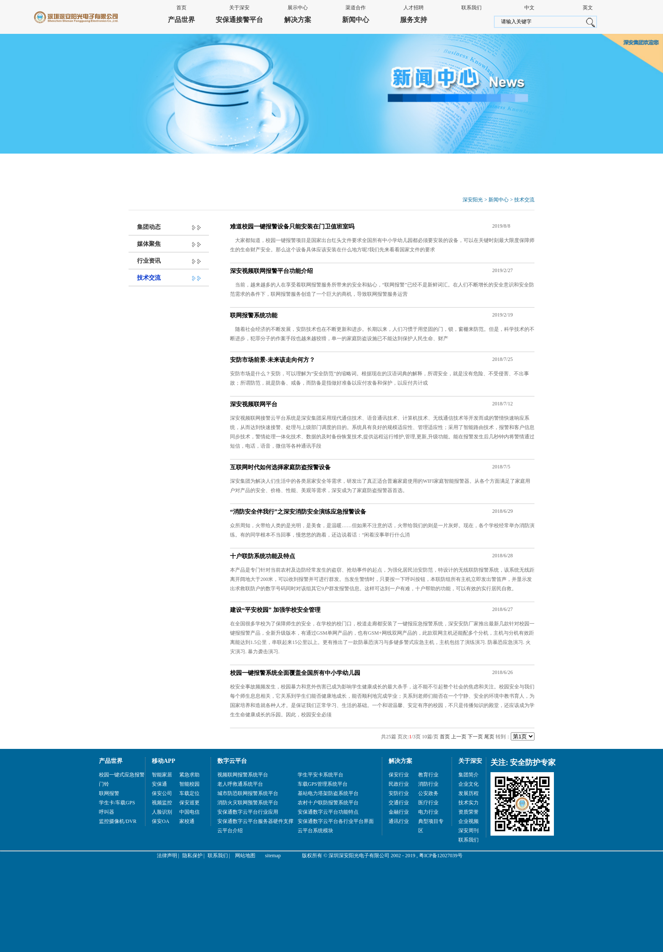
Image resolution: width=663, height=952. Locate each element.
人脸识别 (162, 812)
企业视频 (468, 821)
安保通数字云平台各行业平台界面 (336, 821)
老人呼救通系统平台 (240, 784)
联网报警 (109, 793)
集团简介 (468, 775)
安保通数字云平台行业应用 (247, 812)
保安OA (160, 821)
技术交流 (524, 200)
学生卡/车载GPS (117, 803)
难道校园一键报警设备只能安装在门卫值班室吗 (292, 226)
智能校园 (189, 784)
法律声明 (167, 855)
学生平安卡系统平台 (320, 775)
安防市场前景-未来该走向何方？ (272, 360)
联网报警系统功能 (253, 315)
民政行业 (399, 784)
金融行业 (399, 812)
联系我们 (471, 8)
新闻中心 (355, 19)
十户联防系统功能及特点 (262, 556)
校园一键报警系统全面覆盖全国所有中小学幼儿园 (295, 673)
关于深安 (239, 8)
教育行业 (428, 775)
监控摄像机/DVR (118, 821)
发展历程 (468, 793)
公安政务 (428, 793)
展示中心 (298, 8)
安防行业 (399, 793)
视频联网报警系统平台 (242, 775)
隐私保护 (192, 855)
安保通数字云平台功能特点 (328, 812)
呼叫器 (106, 812)
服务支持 (413, 19)
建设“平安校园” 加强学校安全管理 (275, 610)
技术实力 (468, 803)
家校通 (187, 821)
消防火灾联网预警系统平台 (247, 803)
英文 (588, 8)
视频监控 (162, 803)
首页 (181, 8)
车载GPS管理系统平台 (323, 784)
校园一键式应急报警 (122, 775)
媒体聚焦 (149, 244)
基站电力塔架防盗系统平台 (328, 793)
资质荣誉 (468, 812)
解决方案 (297, 19)
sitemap (273, 855)
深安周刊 (468, 831)
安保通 (159, 784)
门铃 (104, 784)
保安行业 (399, 775)
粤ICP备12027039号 (441, 855)
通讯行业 (399, 821)
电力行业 (428, 812)
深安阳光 (473, 200)
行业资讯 (149, 261)
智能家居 (162, 775)
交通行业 (399, 803)
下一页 (475, 737)
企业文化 (468, 784)
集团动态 (149, 227)
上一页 (458, 737)
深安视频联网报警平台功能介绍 (271, 271)
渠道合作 (355, 8)
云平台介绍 (230, 831)
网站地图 (245, 855)
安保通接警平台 (239, 19)
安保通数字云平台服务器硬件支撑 (255, 821)
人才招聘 (413, 8)
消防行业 (428, 784)
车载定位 (189, 793)
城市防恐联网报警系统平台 (247, 793)
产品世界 (181, 19)
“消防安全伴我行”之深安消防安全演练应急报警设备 (298, 512)
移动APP (163, 761)
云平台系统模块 (315, 831)
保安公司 (162, 793)
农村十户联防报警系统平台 (328, 803)
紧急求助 (189, 775)
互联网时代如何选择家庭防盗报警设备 (280, 467)
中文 (529, 8)
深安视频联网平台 (253, 404)
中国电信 (189, 812)
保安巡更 (189, 803)
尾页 (489, 737)
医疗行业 (428, 803)
